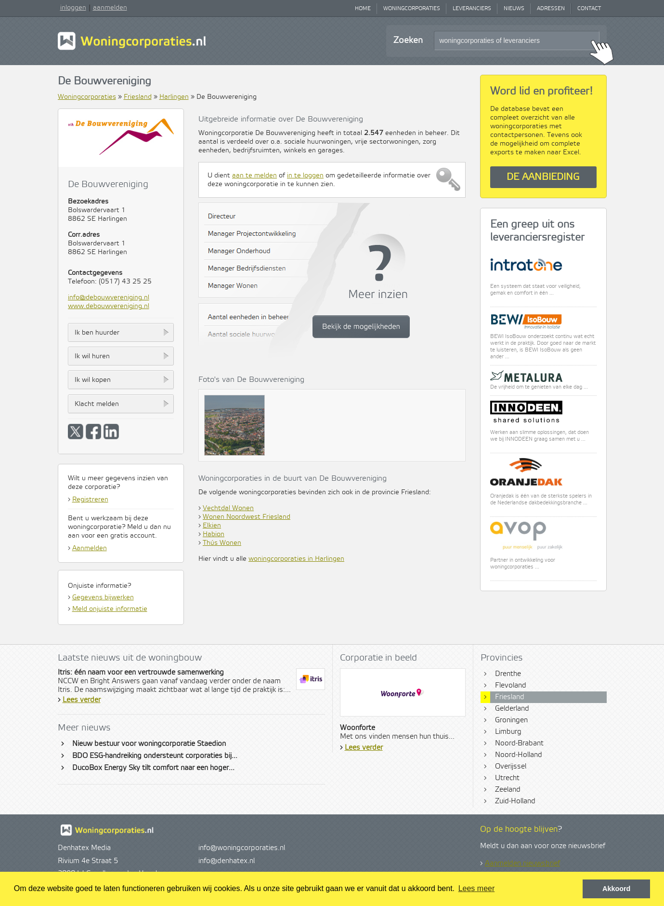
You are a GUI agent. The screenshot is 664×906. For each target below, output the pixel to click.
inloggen (73, 7)
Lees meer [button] (476, 888)
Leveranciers (472, 8)
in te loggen (305, 175)
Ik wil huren (92, 356)
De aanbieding (543, 177)
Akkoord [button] (616, 888)
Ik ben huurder (97, 332)
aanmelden (110, 7)
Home (363, 8)
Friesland (138, 97)
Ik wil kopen (93, 380)
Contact (589, 8)
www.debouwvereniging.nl (108, 306)
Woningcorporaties (411, 8)
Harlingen (174, 97)
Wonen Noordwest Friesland (246, 517)
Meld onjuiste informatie (109, 609)
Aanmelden (89, 548)
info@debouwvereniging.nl (108, 297)
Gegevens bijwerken (103, 597)
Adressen (551, 8)
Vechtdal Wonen (228, 508)
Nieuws (514, 8)
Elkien (212, 525)
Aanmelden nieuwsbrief (522, 863)
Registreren (90, 499)
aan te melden (254, 175)
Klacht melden (97, 404)
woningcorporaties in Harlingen (296, 558)
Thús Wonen (222, 543)
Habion (213, 534)
